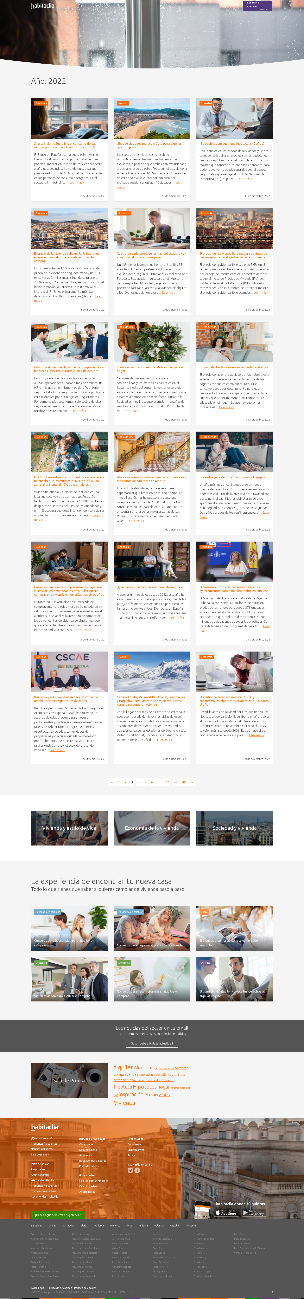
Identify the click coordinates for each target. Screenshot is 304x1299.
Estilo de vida (126, 326)
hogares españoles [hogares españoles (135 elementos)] (180, 1087)
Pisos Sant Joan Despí (205, 1276)
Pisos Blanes (159, 1248)
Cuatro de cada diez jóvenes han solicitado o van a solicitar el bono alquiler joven (151, 255)
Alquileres (85, 1155)
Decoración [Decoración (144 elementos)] (138, 1080)
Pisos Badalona (160, 1243)
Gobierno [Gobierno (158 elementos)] (167, 1080)
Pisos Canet (159, 1253)
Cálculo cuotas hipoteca (93, 1180)
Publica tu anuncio (257, 6)
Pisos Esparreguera (121, 1271)
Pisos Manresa (201, 1248)
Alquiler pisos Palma (82, 1267)
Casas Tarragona (120, 1257)
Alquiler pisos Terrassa (83, 1271)
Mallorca (99, 1225)
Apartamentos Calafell (123, 1234)
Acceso (132, 1155)
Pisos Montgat (201, 1257)
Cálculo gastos (88, 1186)
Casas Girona (118, 1248)
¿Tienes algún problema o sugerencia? (58, 1215)
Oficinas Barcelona (162, 1239)
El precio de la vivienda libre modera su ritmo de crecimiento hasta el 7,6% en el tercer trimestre (233, 255)
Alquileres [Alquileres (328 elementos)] (144, 1067)
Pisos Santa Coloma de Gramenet (251, 1248)
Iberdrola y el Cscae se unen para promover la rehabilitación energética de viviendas (66, 699)
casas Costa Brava (121, 1239)
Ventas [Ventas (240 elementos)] (164, 1095)
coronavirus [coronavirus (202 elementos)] (122, 1080)
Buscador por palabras (92, 1160)
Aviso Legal (38, 1287)
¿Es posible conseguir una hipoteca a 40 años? (232, 143)
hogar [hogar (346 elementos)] (163, 1087)
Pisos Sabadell (201, 1267)
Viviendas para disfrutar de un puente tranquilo (233, 477)
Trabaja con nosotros (43, 1191)
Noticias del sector (42, 1149)
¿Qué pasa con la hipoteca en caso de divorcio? (150, 587)
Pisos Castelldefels (121, 1262)
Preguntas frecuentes (44, 1143)
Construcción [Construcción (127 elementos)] (180, 1075)
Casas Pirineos (38, 1243)
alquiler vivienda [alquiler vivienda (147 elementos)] (164, 1068)
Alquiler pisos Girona (82, 1257)
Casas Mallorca (119, 1253)
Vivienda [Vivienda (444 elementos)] (124, 1102)
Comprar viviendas (121, 1267)
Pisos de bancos (89, 1166)
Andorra (143, 1225)
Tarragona (68, 1225)
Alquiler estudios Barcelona (86, 1239)
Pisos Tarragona (242, 1239)
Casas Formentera (121, 1243)
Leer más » (76, 182)
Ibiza (129, 1225)
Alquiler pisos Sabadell (83, 1276)
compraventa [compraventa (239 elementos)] (125, 1074)
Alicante (191, 1225)
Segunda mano (88, 1149)
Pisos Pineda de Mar (204, 1239)
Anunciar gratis (40, 1174)
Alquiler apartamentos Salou (45, 1271)
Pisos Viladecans (242, 1243)
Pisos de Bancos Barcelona (44, 1276)
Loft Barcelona (38, 1257)
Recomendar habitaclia (44, 1196)
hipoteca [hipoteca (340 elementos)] (123, 1087)
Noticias (123, 103)
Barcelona (36, 1225)
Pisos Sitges (240, 1234)
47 (167, 782)
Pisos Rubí (199, 1262)
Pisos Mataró (200, 1253)
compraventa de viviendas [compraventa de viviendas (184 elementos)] (155, 1074)
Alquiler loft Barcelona (83, 1243)
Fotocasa (59, 1292)
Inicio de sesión (40, 1164)
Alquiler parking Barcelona (85, 1253)
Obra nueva (86, 1144)
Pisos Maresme (38, 1267)
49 (184, 782)
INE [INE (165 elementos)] (116, 1095)
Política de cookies (85, 1287)
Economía (41, 103)
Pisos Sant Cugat (202, 1271)
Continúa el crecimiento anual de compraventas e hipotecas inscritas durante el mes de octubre (68, 369)
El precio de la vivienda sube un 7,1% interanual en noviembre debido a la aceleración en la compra (67, 257)
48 (175, 782)
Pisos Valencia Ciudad (164, 1257)
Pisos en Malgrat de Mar (43, 1234)
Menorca (115, 1225)
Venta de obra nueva (245, 1253)
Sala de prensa (40, 1154)
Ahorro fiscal (87, 1191)
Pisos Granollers (161, 1262)
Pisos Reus (199, 1243)
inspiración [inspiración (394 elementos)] (131, 1094)
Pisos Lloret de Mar (163, 1276)
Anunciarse (134, 1144)
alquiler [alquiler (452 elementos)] (123, 1067)
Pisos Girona (118, 1276)
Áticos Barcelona (39, 1253)
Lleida (84, 1225)
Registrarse (38, 1169)
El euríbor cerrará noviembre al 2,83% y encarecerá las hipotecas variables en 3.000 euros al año (234, 700)
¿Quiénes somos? (41, 1138)
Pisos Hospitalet (161, 1267)
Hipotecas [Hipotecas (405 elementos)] (145, 1087)
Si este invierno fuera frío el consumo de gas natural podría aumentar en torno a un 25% (65, 145)
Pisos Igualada (160, 1271)
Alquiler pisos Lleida (82, 1262)
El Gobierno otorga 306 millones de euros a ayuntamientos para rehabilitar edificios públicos (234, 589)
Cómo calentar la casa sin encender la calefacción (234, 367)
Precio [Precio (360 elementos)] (151, 1094)
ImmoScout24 (89, 1292)
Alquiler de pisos (80, 1234)
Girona (52, 1225)
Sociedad (206, 103)
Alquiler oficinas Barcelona (85, 1248)
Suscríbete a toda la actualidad (152, 1043)
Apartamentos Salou (41, 1248)
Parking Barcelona (40, 1262)
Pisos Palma (199, 1234)
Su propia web (136, 1149)
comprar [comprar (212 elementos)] (181, 1068)
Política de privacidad (59, 1287)
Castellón (175, 1225)
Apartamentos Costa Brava (44, 1239)
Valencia (159, 1225)
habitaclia (73, 1292)
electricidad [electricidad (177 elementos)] (153, 1080)
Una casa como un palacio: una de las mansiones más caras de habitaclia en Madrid (151, 479)
